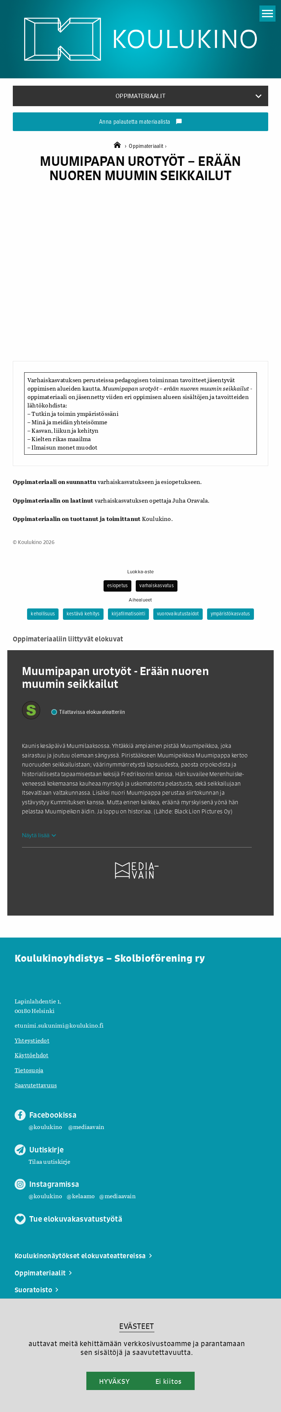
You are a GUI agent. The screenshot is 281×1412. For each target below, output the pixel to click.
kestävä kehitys (83, 614)
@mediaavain (86, 1126)
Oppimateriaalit (147, 146)
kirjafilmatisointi (128, 614)
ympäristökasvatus (230, 614)
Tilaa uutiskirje (49, 1161)
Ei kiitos (169, 1381)
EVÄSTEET (136, 1326)
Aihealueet (140, 600)
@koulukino (45, 1126)
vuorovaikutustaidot (178, 614)
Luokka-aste (140, 572)
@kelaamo (81, 1196)
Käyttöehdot (32, 1055)
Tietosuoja (29, 1070)
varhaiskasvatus (156, 585)
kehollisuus (43, 614)
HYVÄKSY (114, 1381)
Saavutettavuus (36, 1085)
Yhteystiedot (32, 1040)
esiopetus (117, 585)
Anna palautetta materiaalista (140, 122)
